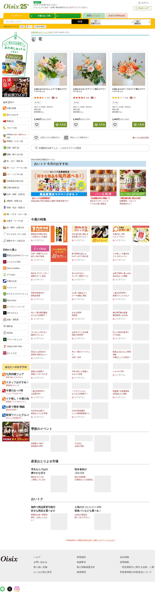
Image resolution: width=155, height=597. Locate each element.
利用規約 (81, 557)
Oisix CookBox (11, 268)
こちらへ (54, 5)
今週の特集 (11, 108)
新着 (22, 26)
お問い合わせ (40, 562)
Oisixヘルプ (142, 8)
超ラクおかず (10, 114)
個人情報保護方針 (86, 567)
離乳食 (8, 326)
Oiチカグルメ (10, 313)
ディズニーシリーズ (14, 306)
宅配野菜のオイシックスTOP (42, 32)
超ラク (29, 26)
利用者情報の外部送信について (136, 572)
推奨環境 (81, 572)
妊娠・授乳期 (10, 319)
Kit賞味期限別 (40, 26)
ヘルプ (37, 557)
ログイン (143, 3)
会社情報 (124, 557)
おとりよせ (10, 353)
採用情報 (124, 562)
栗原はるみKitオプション (16, 255)
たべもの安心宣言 (141, 138)
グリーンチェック (12, 339)
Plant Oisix (9, 300)
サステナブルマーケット (16, 293)
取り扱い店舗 (40, 567)
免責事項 (81, 562)
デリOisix (9, 274)
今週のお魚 (10, 281)
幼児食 (8, 332)
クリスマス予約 (12, 261)
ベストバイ (10, 287)
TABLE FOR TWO (12, 346)
